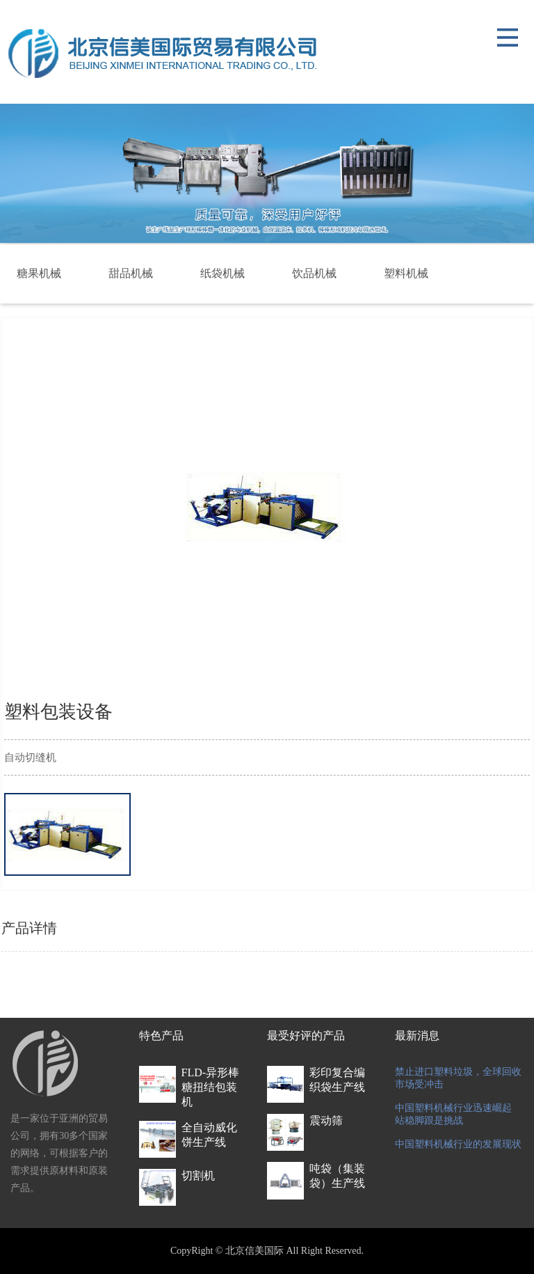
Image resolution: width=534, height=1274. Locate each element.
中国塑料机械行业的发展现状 (458, 1144)
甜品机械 (130, 273)
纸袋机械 (222, 273)
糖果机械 (39, 273)
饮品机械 (314, 273)
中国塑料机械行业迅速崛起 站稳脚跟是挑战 (453, 1114)
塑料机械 (406, 273)
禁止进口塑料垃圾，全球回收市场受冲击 (458, 1078)
